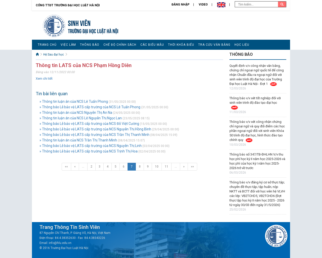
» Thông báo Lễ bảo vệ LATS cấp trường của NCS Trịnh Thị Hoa (88, 151)
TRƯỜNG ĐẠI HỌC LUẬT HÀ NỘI (93, 30)
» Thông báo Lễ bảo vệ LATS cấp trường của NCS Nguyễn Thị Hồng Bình (95, 129)
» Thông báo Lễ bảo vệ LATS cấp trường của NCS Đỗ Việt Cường (89, 124)
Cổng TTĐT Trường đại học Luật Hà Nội (68, 5)
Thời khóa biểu (181, 44)
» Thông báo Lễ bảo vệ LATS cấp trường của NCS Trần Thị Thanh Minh (94, 135)
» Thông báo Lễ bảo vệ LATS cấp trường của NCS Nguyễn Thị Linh (90, 146)
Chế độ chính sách (119, 44)
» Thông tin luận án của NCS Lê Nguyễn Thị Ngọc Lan (80, 118)
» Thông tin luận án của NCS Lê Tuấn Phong (73, 101)
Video (203, 4)
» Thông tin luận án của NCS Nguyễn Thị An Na (75, 113)
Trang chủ (47, 44)
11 (166, 166)
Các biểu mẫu (152, 44)
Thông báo (89, 44)
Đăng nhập (180, 4)
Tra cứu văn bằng (214, 44)
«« (66, 166)
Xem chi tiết (44, 78)
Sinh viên (79, 22)
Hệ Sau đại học (53, 54)
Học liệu (241, 44)
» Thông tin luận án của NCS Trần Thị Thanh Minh (78, 140)
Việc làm (68, 44)
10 (156, 166)
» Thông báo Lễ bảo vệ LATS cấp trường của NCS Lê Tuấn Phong (89, 107)
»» (192, 166)
